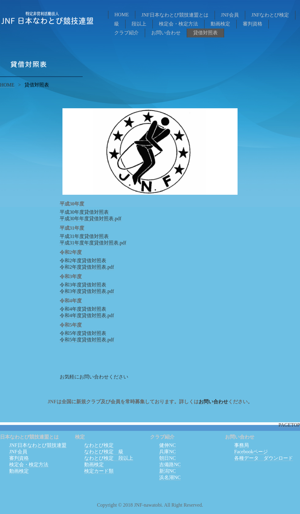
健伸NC (167, 445)
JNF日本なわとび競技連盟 (37, 445)
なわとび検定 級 (103, 451)
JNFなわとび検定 (270, 14)
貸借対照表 (205, 32)
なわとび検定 (99, 445)
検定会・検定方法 (178, 23)
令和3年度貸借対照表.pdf (87, 291)
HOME (121, 14)
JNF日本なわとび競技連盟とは (174, 14)
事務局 (241, 445)
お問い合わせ (166, 32)
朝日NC (167, 458)
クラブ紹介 (126, 32)
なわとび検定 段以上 (108, 458)
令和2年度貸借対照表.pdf (87, 267)
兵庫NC (167, 451)
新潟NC (167, 471)
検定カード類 (99, 471)
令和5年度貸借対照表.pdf (87, 339)
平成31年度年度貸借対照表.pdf (93, 242)
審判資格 (252, 23)
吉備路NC (170, 464)
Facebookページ (251, 451)
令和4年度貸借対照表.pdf (87, 315)
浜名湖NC (170, 477)
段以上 (139, 23)
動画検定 (220, 23)
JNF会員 (230, 14)
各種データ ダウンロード (263, 458)
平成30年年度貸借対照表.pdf (90, 218)
